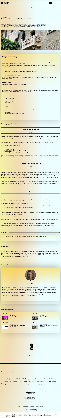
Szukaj (51, 3)
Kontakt (30, 359)
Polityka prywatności (30, 362)
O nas (30, 355)
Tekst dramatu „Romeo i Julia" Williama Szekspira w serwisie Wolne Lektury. (26, 236)
